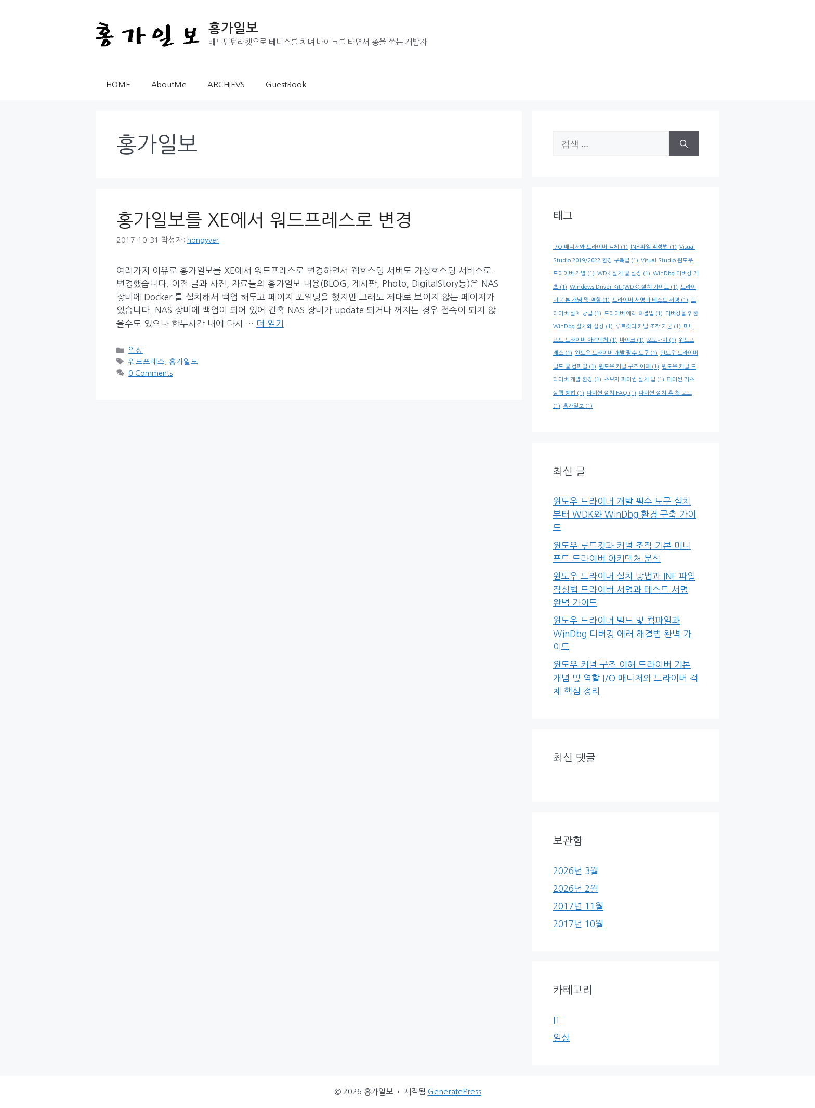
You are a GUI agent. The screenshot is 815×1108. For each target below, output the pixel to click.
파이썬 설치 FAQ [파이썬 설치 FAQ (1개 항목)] (611, 393)
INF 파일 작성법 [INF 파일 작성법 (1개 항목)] (653, 247)
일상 (135, 350)
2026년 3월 (575, 870)
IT (557, 1019)
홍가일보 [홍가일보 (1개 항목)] (578, 406)
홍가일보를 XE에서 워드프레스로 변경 (264, 220)
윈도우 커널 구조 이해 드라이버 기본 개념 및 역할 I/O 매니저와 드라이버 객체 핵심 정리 (625, 677)
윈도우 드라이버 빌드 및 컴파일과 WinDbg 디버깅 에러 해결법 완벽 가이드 (622, 633)
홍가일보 (233, 28)
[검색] (684, 143)
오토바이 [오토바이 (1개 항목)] (661, 340)
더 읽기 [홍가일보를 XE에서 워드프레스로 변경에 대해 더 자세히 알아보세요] (270, 323)
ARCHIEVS (226, 84)
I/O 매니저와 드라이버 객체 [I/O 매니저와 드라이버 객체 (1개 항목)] (590, 247)
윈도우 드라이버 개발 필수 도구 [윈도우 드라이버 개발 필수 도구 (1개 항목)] (616, 353)
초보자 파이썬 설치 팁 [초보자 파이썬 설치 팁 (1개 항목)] (634, 379)
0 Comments (150, 373)
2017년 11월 (578, 906)
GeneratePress (454, 1092)
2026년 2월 (575, 888)
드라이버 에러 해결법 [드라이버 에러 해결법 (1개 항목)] (633, 313)
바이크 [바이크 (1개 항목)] (632, 340)
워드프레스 (146, 361)
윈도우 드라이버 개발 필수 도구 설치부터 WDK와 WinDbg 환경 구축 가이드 (624, 514)
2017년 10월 (578, 923)
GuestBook (286, 84)
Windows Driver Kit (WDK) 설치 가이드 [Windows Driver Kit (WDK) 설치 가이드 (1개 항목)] (624, 287)
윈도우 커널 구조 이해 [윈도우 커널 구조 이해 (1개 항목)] (629, 367)
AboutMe (169, 84)
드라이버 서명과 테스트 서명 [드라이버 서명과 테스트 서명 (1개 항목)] (650, 300)
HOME (118, 84)
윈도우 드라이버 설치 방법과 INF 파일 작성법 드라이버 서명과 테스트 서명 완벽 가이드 (624, 589)
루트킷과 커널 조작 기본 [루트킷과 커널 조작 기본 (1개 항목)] (648, 326)
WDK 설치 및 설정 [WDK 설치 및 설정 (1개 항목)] (623, 273)
